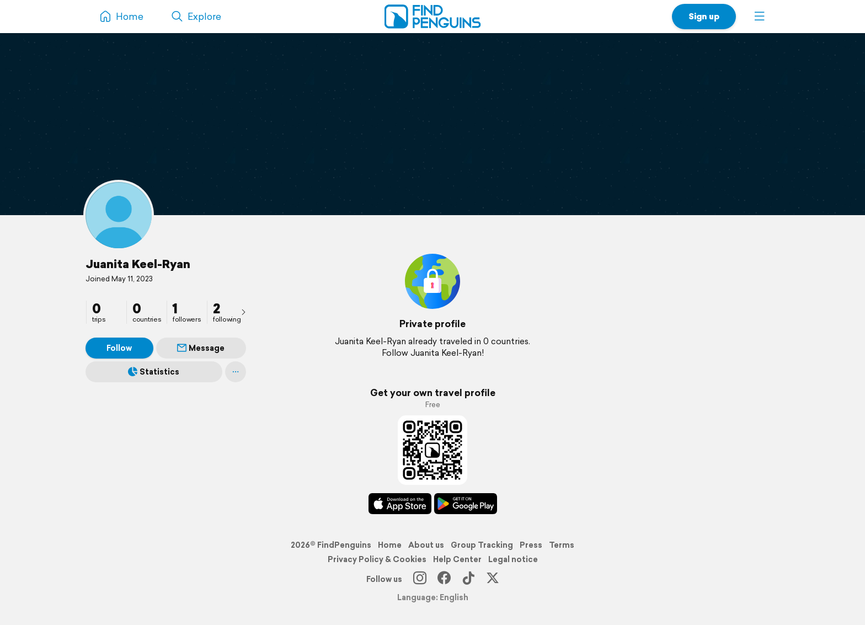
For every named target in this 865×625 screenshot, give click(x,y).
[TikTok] (468, 579)
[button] (759, 16)
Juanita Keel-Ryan (138, 263)
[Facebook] (444, 579)
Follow (119, 348)
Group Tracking (482, 545)
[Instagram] (419, 579)
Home (390, 545)
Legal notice (513, 559)
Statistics (153, 371)
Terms (561, 545)
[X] (492, 579)
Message (201, 348)
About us (426, 545)
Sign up (703, 16)
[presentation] (243, 311)
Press (531, 545)
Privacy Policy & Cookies (377, 559)
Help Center (457, 559)
